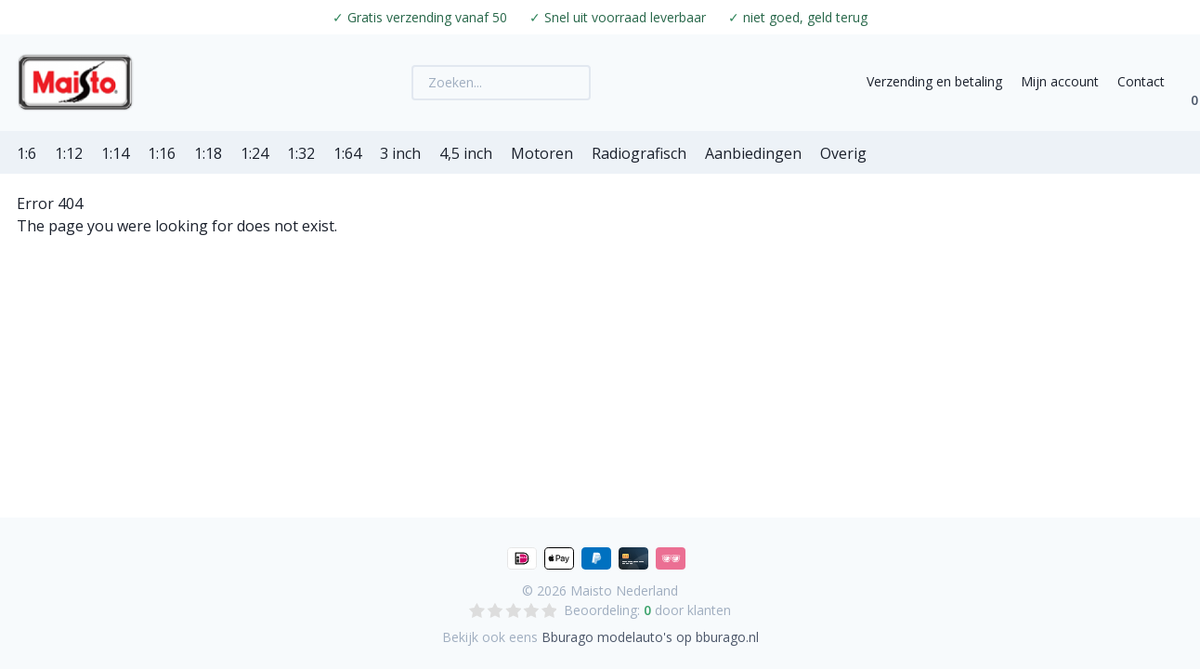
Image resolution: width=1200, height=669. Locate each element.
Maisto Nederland (624, 590)
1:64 (347, 153)
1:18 (208, 153)
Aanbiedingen (753, 153)
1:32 (301, 153)
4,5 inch (465, 153)
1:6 (26, 153)
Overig (843, 153)
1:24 (254, 153)
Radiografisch (639, 153)
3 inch (400, 153)
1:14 (115, 153)
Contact (1141, 81)
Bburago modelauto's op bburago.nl (650, 637)
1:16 (162, 153)
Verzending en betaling (934, 81)
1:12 (69, 153)
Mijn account (1060, 81)
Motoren (542, 153)
